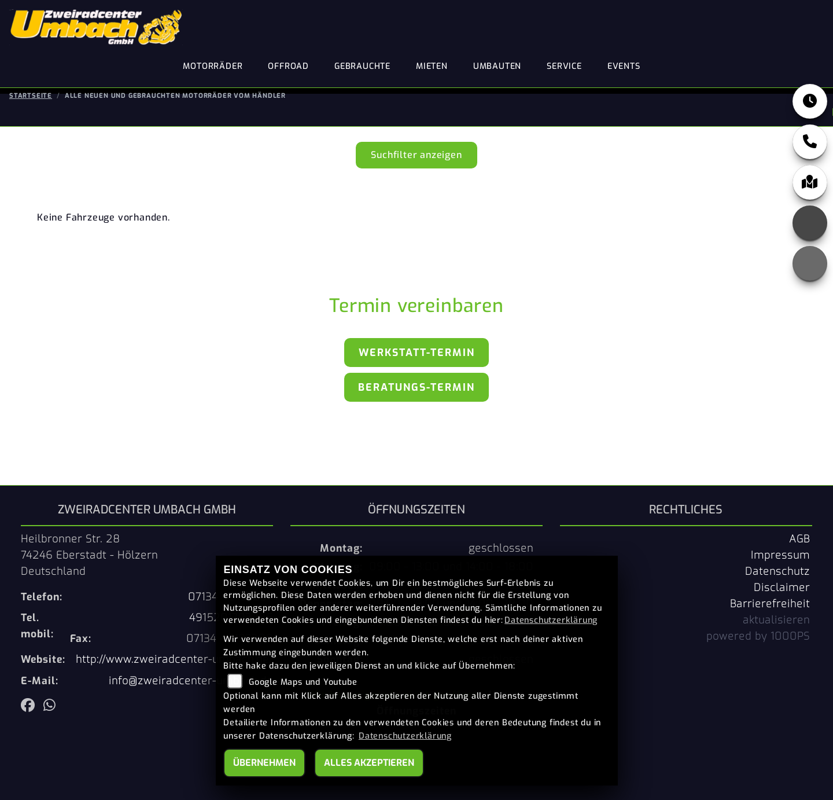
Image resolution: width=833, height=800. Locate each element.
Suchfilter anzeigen (416, 155)
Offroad (288, 66)
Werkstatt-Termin (417, 352)
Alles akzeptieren (369, 763)
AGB (799, 539)
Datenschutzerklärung (551, 620)
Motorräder (212, 66)
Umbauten (497, 66)
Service (564, 66)
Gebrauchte (362, 66)
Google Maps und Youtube (303, 682)
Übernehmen (264, 763)
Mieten (432, 66)
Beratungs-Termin (416, 387)
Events (623, 66)
